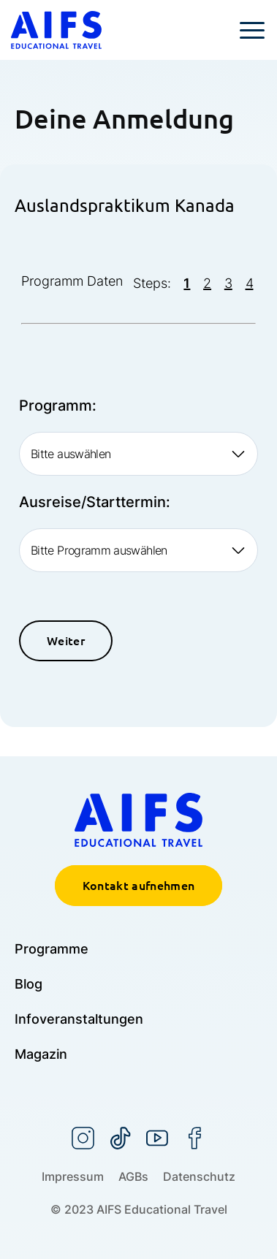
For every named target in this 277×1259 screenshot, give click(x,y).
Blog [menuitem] (28, 984)
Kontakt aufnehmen (138, 885)
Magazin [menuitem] (41, 1054)
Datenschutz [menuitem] (199, 1176)
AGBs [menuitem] (133, 1176)
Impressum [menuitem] (73, 1176)
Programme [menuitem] (51, 948)
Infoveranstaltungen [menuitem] (79, 1019)
